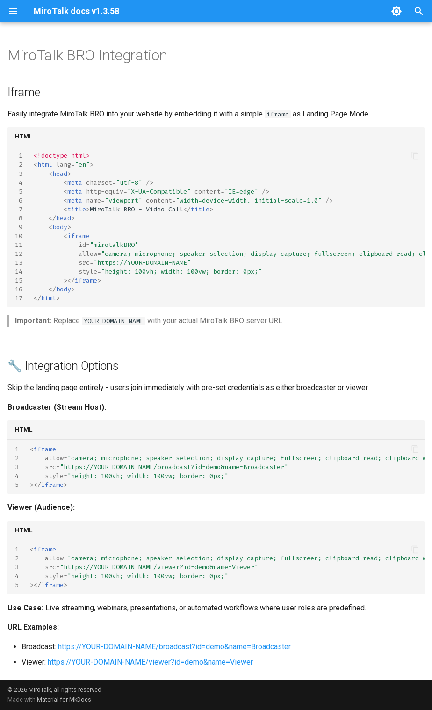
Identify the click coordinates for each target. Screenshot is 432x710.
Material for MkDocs (64, 699)
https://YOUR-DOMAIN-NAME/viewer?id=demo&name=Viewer (150, 662)
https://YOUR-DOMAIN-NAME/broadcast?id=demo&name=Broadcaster (174, 646)
